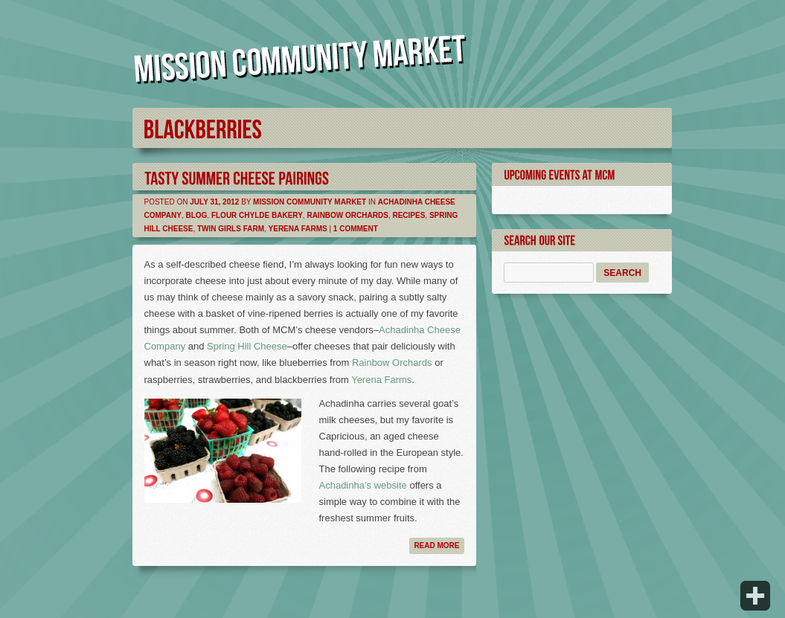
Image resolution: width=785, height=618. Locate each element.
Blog (196, 215)
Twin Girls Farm (230, 229)
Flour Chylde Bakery (257, 215)
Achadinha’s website (363, 485)
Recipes (408, 215)
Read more (436, 545)
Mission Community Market (309, 202)
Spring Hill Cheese (247, 346)
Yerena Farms (298, 229)
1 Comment (355, 229)
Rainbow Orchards (347, 215)
